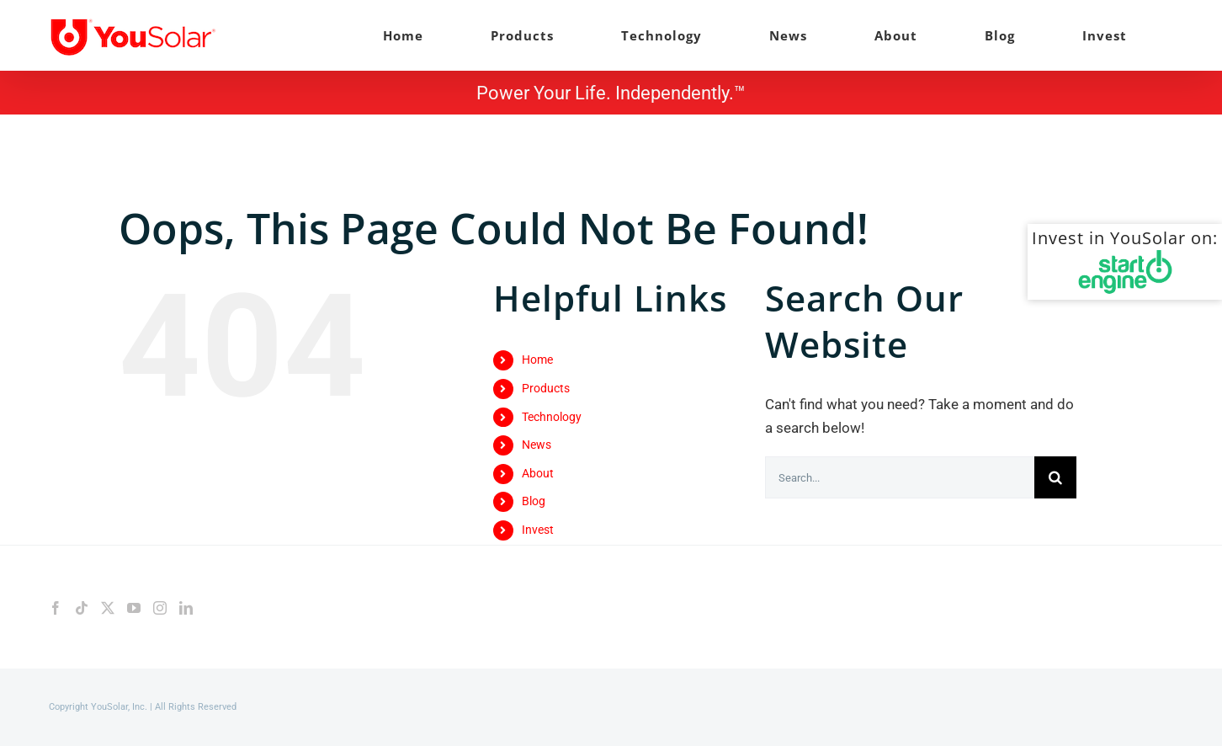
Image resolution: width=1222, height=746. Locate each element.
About (538, 473)
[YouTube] (134, 608)
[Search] (1055, 477)
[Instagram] (160, 608)
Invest (538, 529)
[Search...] (899, 477)
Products (546, 388)
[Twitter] (107, 608)
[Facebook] (55, 608)
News (536, 444)
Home (537, 359)
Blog (533, 501)
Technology (552, 417)
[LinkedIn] (186, 608)
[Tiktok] (81, 608)
